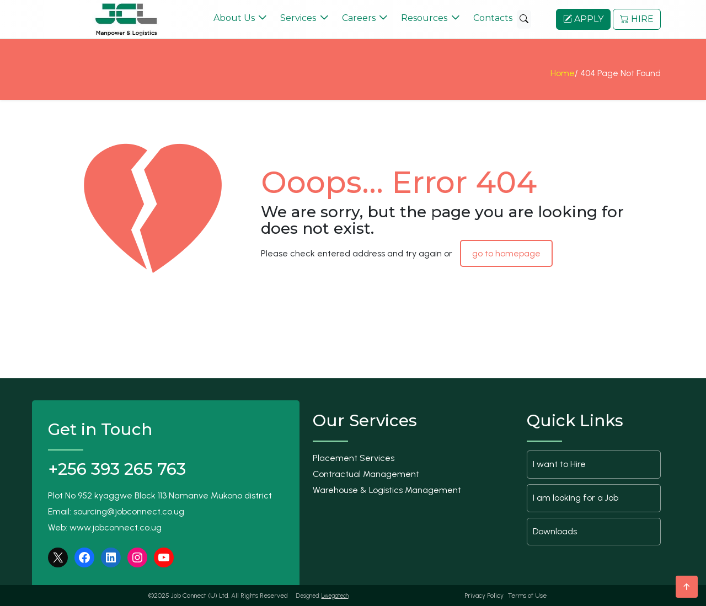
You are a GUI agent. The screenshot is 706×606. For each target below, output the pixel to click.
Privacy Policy (484, 595)
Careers (359, 18)
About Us (234, 18)
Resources (424, 18)
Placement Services (353, 458)
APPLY (583, 19)
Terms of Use (527, 595)
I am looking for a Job (575, 497)
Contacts (492, 18)
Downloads (555, 531)
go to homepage (506, 253)
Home (562, 76)
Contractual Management (366, 474)
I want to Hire (559, 464)
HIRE (637, 19)
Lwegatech (335, 595)
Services (298, 18)
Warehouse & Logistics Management (387, 490)
